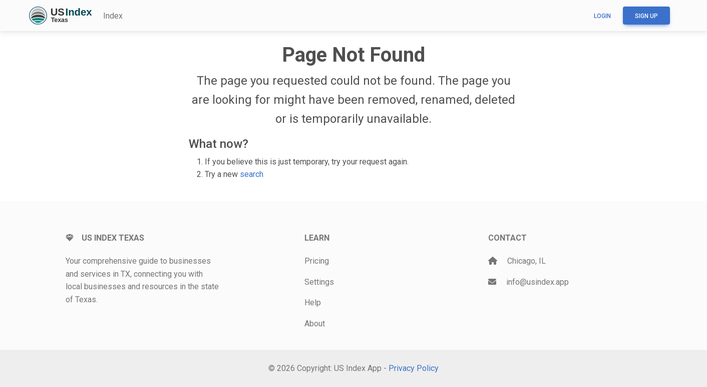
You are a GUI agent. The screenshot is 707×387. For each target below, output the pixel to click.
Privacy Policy (414, 368)
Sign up (646, 16)
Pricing (316, 261)
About (314, 323)
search (251, 174)
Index (113, 16)
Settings (319, 282)
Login (602, 16)
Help (312, 302)
